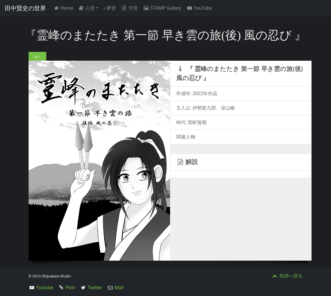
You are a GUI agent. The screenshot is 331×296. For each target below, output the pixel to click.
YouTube (199, 8)
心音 (86, 8)
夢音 (109, 8)
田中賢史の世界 (25, 8)
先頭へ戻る (287, 276)
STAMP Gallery (162, 8)
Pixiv (70, 287)
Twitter (95, 287)
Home (64, 8)
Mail (118, 287)
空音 (129, 8)
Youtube (44, 287)
